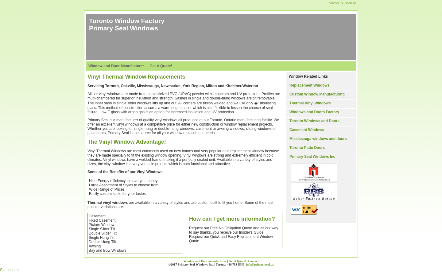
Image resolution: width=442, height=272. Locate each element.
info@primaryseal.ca (260, 264)
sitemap (350, 3)
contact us (336, 3)
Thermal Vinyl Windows (310, 103)
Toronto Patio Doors (307, 148)
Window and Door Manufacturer (116, 66)
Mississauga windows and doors (318, 139)
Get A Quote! (161, 66)
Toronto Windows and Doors (314, 121)
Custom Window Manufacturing (317, 94)
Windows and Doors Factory (314, 112)
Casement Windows (306, 130)
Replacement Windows (309, 85)
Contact (253, 261)
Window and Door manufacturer (205, 261)
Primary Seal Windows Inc (312, 156)
